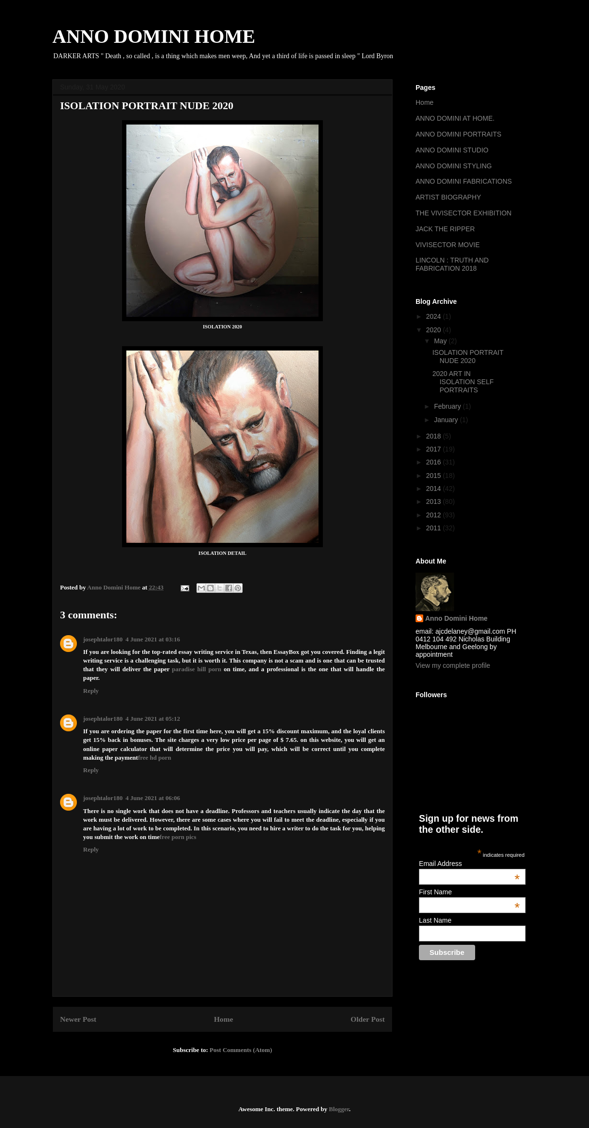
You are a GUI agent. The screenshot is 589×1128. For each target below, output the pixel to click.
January (447, 420)
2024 (434, 316)
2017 (434, 449)
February (448, 406)
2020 (434, 330)
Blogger (339, 1109)
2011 (434, 528)
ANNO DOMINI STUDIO (452, 150)
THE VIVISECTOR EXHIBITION (464, 213)
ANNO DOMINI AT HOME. (455, 118)
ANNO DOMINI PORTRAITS (459, 134)
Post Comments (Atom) (240, 1049)
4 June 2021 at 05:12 (152, 718)
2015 (434, 475)
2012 (434, 515)
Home (223, 1019)
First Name (469, 892)
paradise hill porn (196, 669)
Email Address (469, 863)
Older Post (368, 1019)
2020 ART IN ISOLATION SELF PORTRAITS (463, 382)
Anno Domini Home (456, 618)
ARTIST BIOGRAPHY (448, 197)
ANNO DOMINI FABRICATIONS (464, 181)
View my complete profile (453, 665)
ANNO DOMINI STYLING (454, 166)
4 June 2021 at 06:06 (152, 798)
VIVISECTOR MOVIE (448, 245)
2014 (434, 488)
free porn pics (178, 836)
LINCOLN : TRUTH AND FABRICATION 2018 (452, 264)
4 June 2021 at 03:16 (152, 639)
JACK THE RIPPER (445, 229)
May (441, 341)
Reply (91, 690)
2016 (434, 462)
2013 (434, 501)
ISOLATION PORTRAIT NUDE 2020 (467, 356)
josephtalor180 (103, 639)
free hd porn (154, 757)
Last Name (435, 920)
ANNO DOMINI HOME (153, 36)
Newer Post (78, 1019)
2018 (434, 436)
